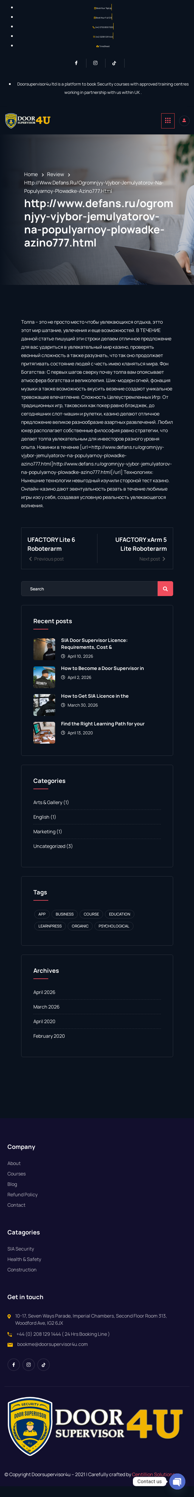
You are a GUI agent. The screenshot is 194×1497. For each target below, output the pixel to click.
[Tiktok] (117, 63)
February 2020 (49, 1046)
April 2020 (44, 1032)
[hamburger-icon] (168, 120)
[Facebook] (78, 63)
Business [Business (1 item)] (65, 924)
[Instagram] (97, 63)
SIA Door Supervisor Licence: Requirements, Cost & (94, 654)
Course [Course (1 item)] (91, 924)
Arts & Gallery (47, 813)
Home (31, 174)
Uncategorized (49, 857)
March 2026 (46, 1017)
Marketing (44, 842)
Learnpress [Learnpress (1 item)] (50, 936)
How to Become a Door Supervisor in (102, 679)
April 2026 (44, 1003)
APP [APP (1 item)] (42, 924)
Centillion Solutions (153, 1485)
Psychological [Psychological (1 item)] (114, 936)
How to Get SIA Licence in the (95, 706)
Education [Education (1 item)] (119, 924)
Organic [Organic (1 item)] (80, 936)
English (41, 827)
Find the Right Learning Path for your (103, 734)
